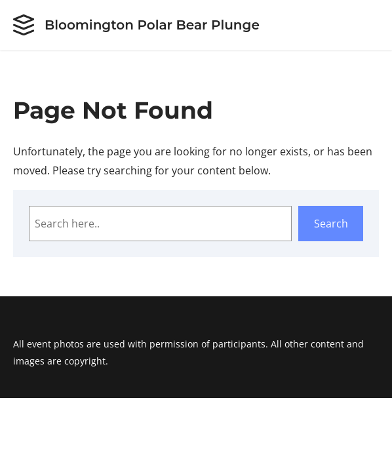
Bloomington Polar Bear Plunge (152, 25)
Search (331, 223)
